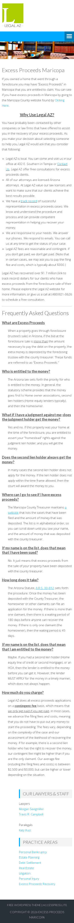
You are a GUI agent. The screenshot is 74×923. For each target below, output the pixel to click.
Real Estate (26, 868)
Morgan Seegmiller (31, 809)
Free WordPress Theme (24, 905)
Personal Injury (29, 879)
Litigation (25, 873)
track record (29, 201)
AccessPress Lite (55, 905)
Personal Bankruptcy (33, 852)
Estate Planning (29, 857)
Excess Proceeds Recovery (37, 884)
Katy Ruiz (25, 830)
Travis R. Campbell (31, 814)
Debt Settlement (30, 863)
